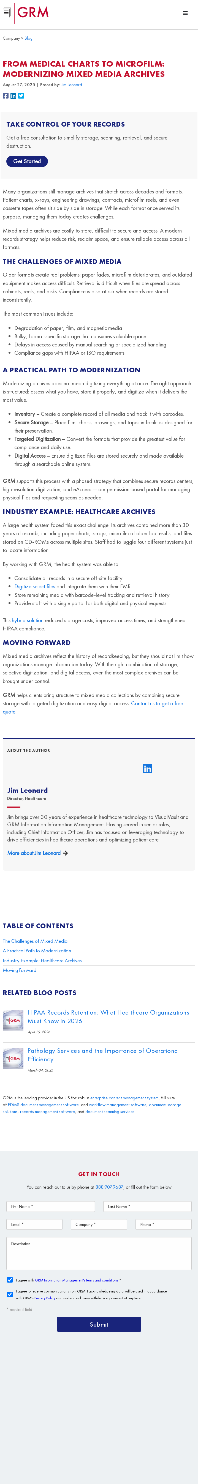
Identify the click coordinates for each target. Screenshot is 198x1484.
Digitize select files (34, 586)
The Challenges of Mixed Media (35, 941)
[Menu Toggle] (185, 13)
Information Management (51, 1421)
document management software (49, 1105)
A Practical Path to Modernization (37, 950)
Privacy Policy (164, 1448)
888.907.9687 (109, 1187)
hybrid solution (28, 620)
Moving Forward (19, 970)
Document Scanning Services (107, 1408)
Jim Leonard (71, 85)
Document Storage (43, 1408)
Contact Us (102, 1421)
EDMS (13, 1105)
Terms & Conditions (135, 1448)
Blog (28, 38)
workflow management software (118, 1105)
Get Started (27, 161)
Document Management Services (138, 1396)
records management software (47, 1111)
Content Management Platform (57, 1396)
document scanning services (109, 1111)
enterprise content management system (124, 1098)
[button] (6, 96)
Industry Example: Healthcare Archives (42, 960)
